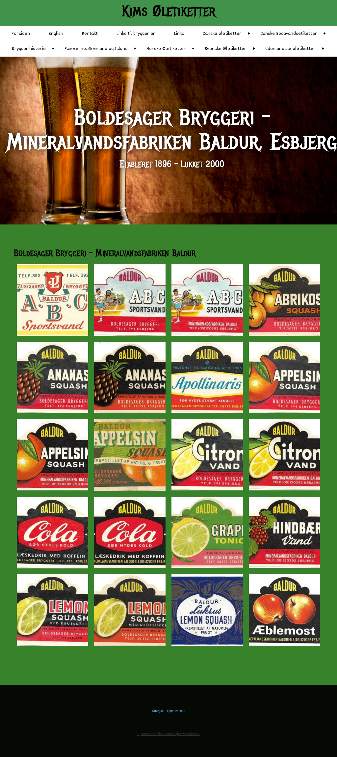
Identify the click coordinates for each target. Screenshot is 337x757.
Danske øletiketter (222, 34)
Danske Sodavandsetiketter (288, 34)
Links (179, 34)
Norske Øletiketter (166, 49)
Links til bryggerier (136, 34)
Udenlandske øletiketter (290, 49)
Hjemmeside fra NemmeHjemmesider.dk (168, 734)
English (56, 34)
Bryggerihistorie (29, 49)
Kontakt (90, 34)
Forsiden (21, 34)
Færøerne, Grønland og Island (96, 49)
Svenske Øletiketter (225, 49)
